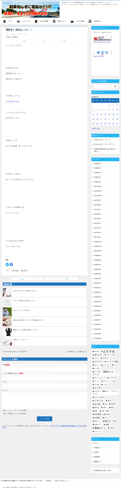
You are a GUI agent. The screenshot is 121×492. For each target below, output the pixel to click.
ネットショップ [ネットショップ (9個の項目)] (99, 378)
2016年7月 (97, 264)
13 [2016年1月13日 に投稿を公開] (101, 114)
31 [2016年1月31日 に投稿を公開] (117, 123)
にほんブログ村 (98, 56)
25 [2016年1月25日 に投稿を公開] (93, 123)
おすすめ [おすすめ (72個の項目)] (109, 351)
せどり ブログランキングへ (102, 42)
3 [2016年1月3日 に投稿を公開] (117, 105)
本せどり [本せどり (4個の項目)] (106, 417)
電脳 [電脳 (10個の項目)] (107, 424)
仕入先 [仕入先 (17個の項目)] (97, 404)
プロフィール (98, 139)
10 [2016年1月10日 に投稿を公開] (117, 109)
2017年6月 (97, 214)
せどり (96, 443)
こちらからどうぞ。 (13, 101)
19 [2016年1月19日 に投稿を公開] (97, 119)
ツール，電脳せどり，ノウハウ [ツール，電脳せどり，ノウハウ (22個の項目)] (105, 373)
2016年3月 (97, 283)
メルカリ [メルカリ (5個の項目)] (105, 384)
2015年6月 (97, 324)
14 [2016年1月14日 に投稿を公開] (105, 114)
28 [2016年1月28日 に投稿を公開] (105, 123)
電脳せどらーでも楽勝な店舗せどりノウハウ (25, 330)
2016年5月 (97, 274)
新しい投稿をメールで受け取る (14, 413)
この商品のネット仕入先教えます (76, 351)
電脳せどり (97, 461)
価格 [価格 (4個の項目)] (106, 404)
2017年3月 (97, 228)
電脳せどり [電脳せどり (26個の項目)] (100, 428)
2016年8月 (97, 260)
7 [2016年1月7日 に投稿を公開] (105, 109)
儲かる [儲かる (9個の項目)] (96, 407)
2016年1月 (97, 292)
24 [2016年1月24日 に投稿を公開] (117, 119)
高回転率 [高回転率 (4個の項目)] (112, 428)
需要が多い (24, 270)
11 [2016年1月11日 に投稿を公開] (93, 114)
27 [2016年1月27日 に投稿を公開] (101, 123)
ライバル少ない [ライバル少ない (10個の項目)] (100, 397)
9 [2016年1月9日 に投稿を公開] (113, 109)
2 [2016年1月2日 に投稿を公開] (113, 105)
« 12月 (93, 128)
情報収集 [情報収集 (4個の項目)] (107, 414)
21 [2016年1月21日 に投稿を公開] (105, 119)
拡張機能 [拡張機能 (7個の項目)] (97, 417)
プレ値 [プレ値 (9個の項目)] (96, 384)
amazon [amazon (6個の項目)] (96, 351)
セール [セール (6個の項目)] (116, 365)
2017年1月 (97, 237)
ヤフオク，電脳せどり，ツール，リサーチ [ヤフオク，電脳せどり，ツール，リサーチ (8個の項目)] (105, 392)
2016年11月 (98, 246)
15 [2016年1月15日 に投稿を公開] (109, 114)
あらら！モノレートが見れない (21, 310)
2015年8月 (97, 315)
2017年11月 (98, 191)
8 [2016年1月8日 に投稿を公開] (109, 109)
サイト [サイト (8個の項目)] (96, 365)
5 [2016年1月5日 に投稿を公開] (97, 109)
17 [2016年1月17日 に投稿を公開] (117, 114)
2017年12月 (98, 186)
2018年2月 (97, 177)
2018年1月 (97, 182)
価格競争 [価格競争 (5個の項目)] (113, 404)
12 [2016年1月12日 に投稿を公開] (97, 114)
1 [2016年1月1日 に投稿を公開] (109, 105)
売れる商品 (15, 270)
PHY (95, 151)
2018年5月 (97, 163)
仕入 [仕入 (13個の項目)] (109, 401)
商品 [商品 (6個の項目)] (112, 407)
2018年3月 (97, 172)
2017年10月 (98, 195)
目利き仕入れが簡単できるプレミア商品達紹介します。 (28, 320)
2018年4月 (97, 168)
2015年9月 (97, 311)
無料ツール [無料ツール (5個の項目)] (97, 421)
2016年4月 (97, 278)
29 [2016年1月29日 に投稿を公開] (109, 123)
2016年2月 (97, 288)
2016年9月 (97, 255)
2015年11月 (98, 301)
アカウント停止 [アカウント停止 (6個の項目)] (110, 354)
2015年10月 (98, 306)
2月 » (98, 128)
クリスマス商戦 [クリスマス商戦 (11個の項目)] (112, 362)
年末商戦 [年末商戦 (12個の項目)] (97, 414)
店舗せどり (97, 447)
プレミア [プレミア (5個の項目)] (96, 381)
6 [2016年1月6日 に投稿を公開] (101, 109)
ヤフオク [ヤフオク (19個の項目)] (98, 388)
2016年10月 (98, 251)
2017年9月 (97, 200)
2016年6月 (97, 269)
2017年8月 (97, 205)
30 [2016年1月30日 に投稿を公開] (113, 123)
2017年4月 (97, 223)
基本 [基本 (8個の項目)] (95, 411)
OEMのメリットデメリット (20, 339)
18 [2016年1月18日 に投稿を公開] (93, 119)
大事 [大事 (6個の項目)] (103, 411)
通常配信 (14, 37)
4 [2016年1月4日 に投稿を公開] (93, 109)
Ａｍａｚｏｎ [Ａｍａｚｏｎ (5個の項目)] (98, 431)
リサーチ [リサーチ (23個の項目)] (98, 400)
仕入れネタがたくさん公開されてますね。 (25, 290)
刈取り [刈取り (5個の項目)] (105, 407)
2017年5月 (97, 218)
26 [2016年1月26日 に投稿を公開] (97, 123)
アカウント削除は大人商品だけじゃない (24, 300)
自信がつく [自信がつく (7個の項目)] (97, 424)
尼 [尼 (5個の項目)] (109, 411)
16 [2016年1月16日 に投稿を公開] (113, 114)
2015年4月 (97, 334)
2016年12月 (98, 241)
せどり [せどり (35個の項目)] (98, 354)
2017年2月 (97, 232)
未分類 (8, 37)
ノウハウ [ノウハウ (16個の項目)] (113, 378)
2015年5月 (97, 329)
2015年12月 (98, 297)
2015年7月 (97, 320)
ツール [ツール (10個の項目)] (96, 368)
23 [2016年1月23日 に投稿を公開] (113, 119)
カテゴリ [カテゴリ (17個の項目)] (98, 361)
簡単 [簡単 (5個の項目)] (116, 421)
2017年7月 (97, 209)
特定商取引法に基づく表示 (102, 470)
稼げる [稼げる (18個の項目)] (108, 421)
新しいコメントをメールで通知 (14, 410)
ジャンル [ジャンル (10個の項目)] (106, 365)
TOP (22, 480)
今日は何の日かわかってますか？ (104, 149)
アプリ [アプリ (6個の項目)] (96, 358)
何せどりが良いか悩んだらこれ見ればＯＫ (15, 351)
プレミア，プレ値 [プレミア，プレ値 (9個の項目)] (109, 381)
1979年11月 (98, 338)
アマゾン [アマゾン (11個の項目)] (105, 358)
